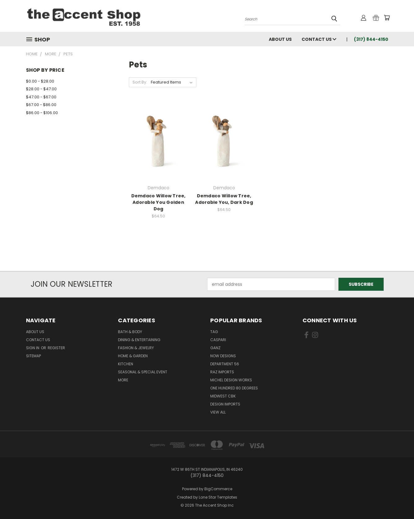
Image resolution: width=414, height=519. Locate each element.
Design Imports (225, 404)
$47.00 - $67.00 (41, 97)
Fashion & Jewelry (136, 347)
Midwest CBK (223, 396)
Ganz (215, 347)
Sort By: (140, 82)
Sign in (33, 347)
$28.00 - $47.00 (41, 89)
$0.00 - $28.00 (40, 81)
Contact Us (319, 39)
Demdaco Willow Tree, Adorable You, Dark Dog (224, 199)
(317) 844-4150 (371, 39)
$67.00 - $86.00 (41, 105)
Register (56, 347)
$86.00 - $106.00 (42, 113)
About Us (280, 39)
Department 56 (224, 364)
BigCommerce (218, 488)
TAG (214, 331)
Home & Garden (133, 355)
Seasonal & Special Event (142, 372)
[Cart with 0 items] (387, 18)
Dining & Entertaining (139, 339)
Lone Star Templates (218, 497)
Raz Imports (222, 372)
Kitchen (125, 364)
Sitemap (33, 355)
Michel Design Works (231, 380)
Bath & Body (130, 331)
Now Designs (223, 355)
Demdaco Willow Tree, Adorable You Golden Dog (158, 202)
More (123, 380)
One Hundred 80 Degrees (234, 388)
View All (218, 412)
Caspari (218, 339)
